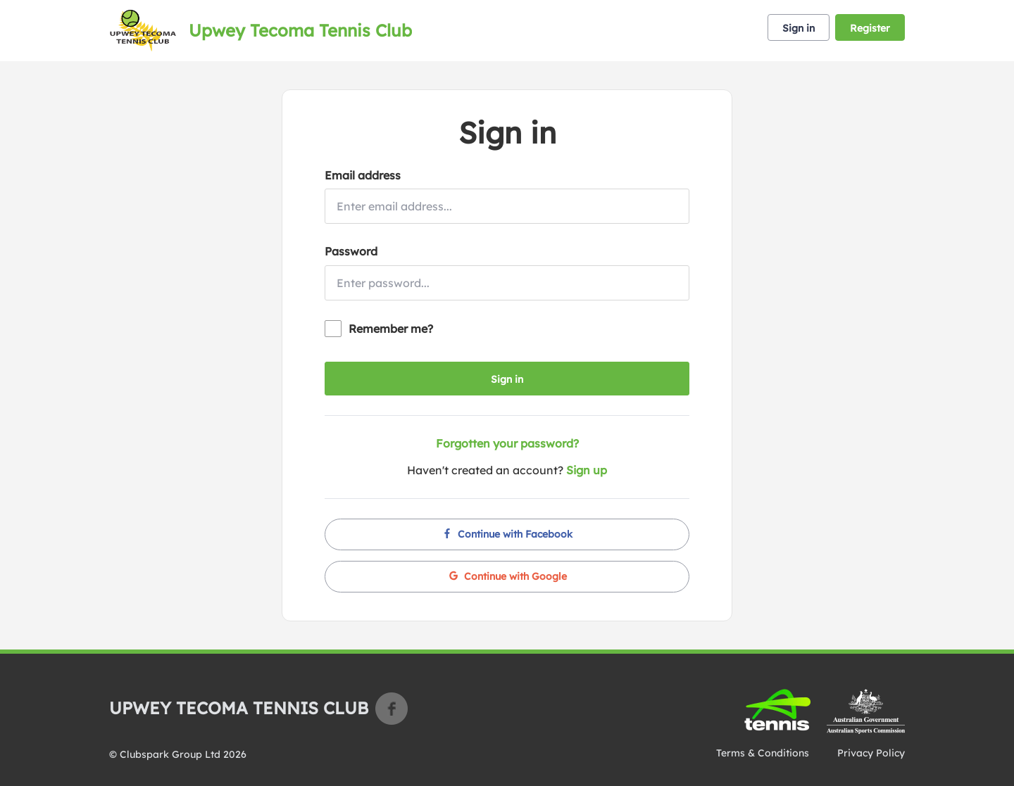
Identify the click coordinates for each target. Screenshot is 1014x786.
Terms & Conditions (762, 753)
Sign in (798, 28)
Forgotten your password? (507, 443)
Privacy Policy (871, 753)
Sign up (586, 470)
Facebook (391, 708)
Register (870, 28)
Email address (363, 175)
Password (351, 251)
